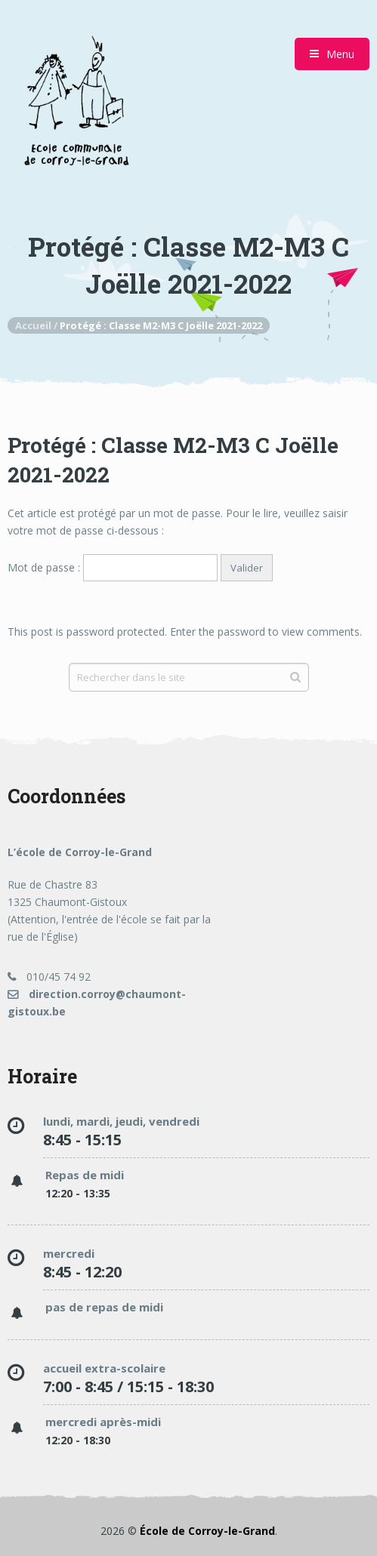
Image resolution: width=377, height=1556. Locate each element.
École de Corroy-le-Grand (207, 1531)
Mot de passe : (113, 567)
